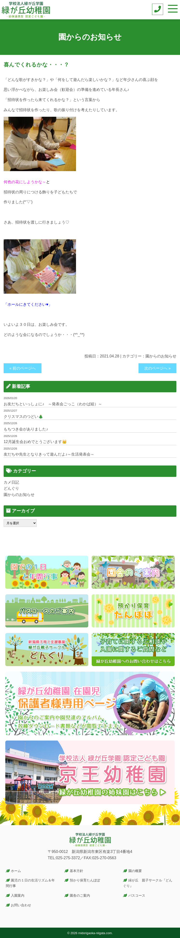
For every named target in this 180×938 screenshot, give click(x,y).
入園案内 (17, 895)
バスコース (136, 895)
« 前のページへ (22, 368)
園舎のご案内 (80, 895)
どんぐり (11, 488)
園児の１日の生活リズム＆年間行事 (30, 883)
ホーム (16, 871)
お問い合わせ (21, 905)
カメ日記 (11, 482)
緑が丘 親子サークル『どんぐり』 (147, 883)
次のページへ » (157, 368)
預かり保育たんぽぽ (85, 880)
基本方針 (76, 871)
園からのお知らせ (160, 356)
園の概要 (135, 871)
